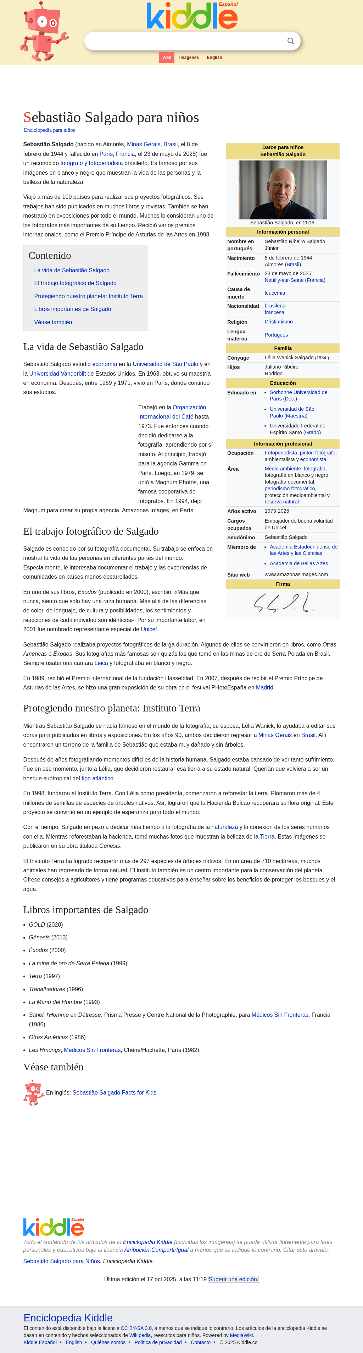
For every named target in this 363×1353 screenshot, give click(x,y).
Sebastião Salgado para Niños (61, 1261)
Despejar (276, 41)
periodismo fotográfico (290, 488)
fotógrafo (325, 452)
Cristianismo (279, 321)
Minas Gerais (143, 144)
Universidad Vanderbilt (57, 374)
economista (313, 459)
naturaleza (225, 827)
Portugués (276, 335)
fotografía (314, 468)
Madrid (264, 687)
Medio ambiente (283, 468)
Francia (315, 280)
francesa (274, 312)
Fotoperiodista (281, 452)
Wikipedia (140, 1335)
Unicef (149, 629)
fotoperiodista (106, 163)
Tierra (267, 837)
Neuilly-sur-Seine (284, 280)
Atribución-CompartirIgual (156, 1250)
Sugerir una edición (233, 1279)
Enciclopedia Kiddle (148, 1242)
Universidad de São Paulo (165, 364)
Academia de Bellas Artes (299, 563)
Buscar (290, 41)
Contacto (201, 1342)
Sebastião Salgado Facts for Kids (115, 1093)
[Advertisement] (181, 85)
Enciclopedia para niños (49, 130)
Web (166, 57)
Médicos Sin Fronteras (280, 1015)
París (106, 154)
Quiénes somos (108, 1342)
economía (104, 364)
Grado (312, 432)
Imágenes (189, 57)
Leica (101, 663)
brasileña (275, 306)
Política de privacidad (158, 1342)
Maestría (296, 416)
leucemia (275, 293)
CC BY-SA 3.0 (136, 1328)
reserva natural (282, 501)
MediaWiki (241, 1335)
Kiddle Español (40, 1342)
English (214, 57)
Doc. (290, 399)
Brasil (292, 264)
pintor (306, 452)
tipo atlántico (97, 778)
